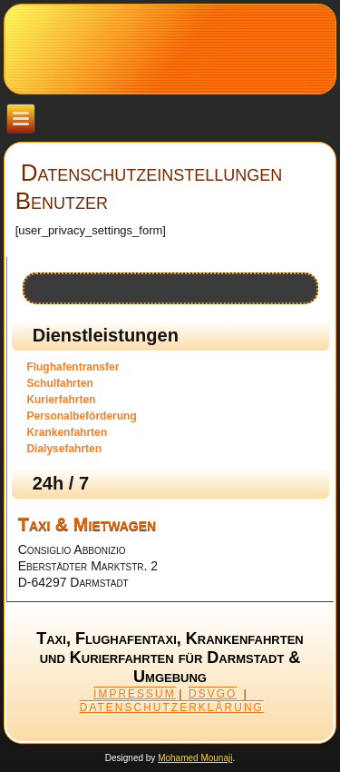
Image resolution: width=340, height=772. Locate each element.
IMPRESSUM (134, 694)
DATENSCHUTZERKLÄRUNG (172, 707)
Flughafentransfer (72, 367)
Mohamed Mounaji (195, 758)
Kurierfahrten (60, 399)
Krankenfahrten (66, 432)
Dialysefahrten (64, 448)
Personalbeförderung (81, 416)
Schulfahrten (59, 383)
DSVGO (213, 694)
